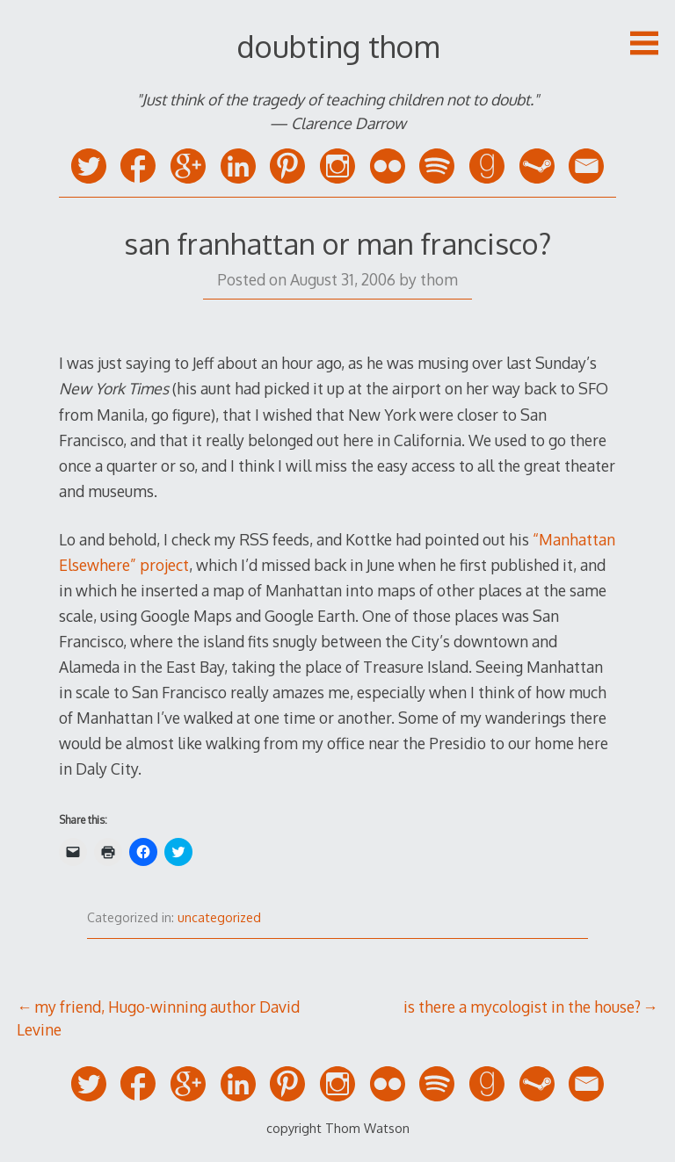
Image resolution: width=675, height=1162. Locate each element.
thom (439, 279)
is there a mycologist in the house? (522, 1006)
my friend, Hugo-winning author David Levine (158, 1018)
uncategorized (219, 917)
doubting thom (337, 46)
